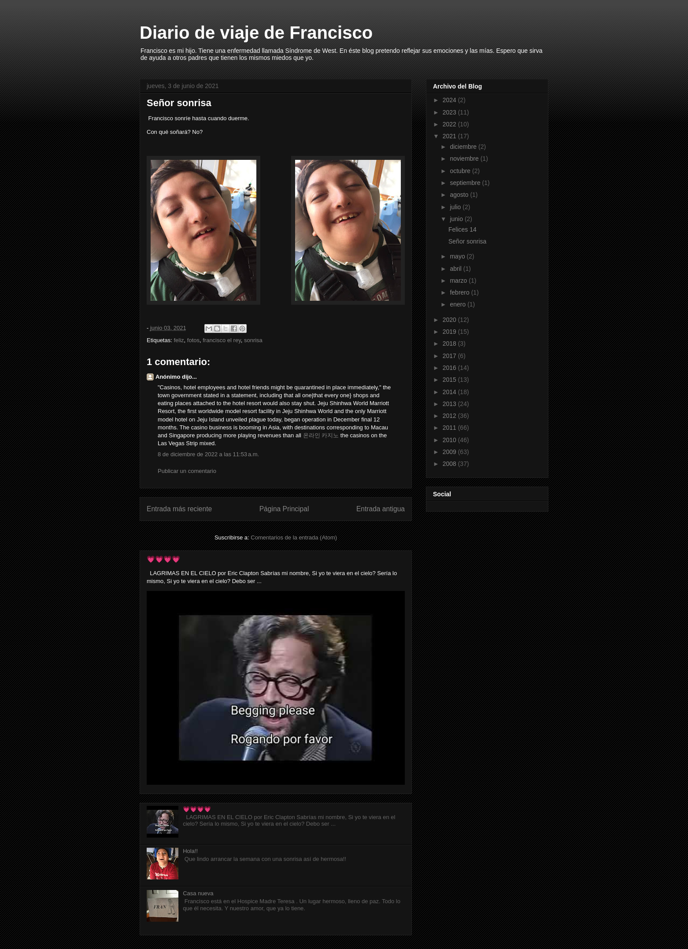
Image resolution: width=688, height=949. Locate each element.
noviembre (465, 158)
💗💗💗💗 (163, 559)
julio (456, 206)
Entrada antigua (380, 509)
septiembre (466, 182)
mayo (458, 256)
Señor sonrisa (467, 241)
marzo (459, 280)
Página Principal (284, 509)
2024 (450, 99)
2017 (450, 355)
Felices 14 (462, 229)
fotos (193, 340)
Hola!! (190, 851)
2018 (450, 343)
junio (457, 218)
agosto (460, 194)
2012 (450, 415)
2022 (450, 124)
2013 (450, 403)
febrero (460, 292)
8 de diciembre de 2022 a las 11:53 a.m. (208, 454)
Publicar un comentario (187, 471)
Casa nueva (198, 893)
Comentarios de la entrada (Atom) (294, 537)
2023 (450, 112)
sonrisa (253, 340)
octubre (461, 170)
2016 (450, 367)
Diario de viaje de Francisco (256, 32)
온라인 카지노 (321, 435)
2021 (450, 136)
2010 (450, 439)
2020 (450, 319)
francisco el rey (221, 340)
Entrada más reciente (179, 509)
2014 (450, 391)
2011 (450, 427)
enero (458, 304)
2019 (450, 331)
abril (456, 268)
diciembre (464, 146)
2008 (450, 463)
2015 (450, 379)
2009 (450, 451)
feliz (179, 340)
